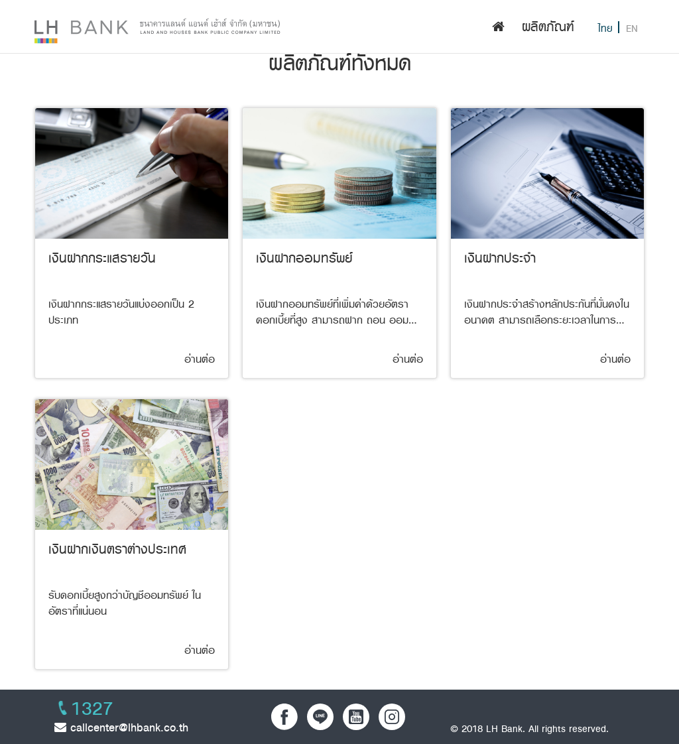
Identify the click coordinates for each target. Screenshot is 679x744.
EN (632, 28)
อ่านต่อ (199, 359)
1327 (92, 708)
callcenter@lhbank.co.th (121, 727)
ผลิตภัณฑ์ (548, 27)
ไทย (605, 28)
